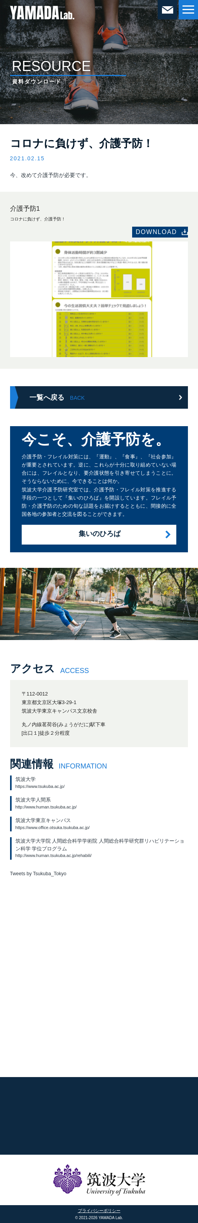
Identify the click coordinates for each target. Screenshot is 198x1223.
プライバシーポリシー (99, 1210)
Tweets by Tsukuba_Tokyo (38, 873)
